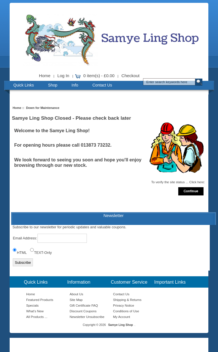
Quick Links (23, 85)
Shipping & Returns (127, 300)
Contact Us (102, 85)
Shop (52, 85)
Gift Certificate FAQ (84, 305)
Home (44, 75)
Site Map (76, 300)
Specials (32, 305)
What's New (34, 311)
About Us (76, 294)
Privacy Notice (123, 305)
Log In (63, 75)
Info (75, 85)
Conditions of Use (126, 311)
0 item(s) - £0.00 (99, 75)
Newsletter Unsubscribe (87, 317)
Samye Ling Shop (120, 324)
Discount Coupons (83, 311)
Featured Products (39, 300)
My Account (121, 317)
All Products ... (36, 317)
